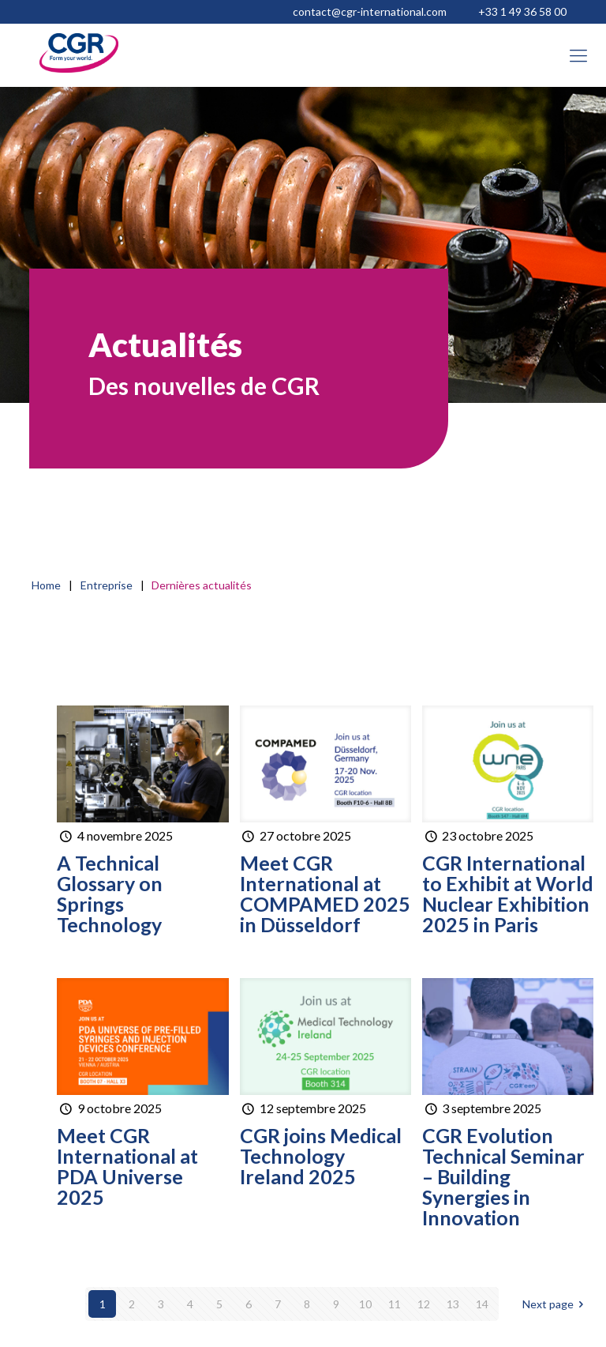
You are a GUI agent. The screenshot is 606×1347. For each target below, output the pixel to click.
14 (482, 1304)
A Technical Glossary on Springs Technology (110, 893)
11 (394, 1304)
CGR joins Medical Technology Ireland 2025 (321, 1155)
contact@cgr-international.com (370, 11)
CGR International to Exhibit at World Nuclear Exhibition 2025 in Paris (507, 893)
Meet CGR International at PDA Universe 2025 (127, 1166)
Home (46, 585)
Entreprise (106, 585)
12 (423, 1304)
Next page (555, 1304)
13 (453, 1304)
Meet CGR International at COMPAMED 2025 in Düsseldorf (325, 893)
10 (365, 1304)
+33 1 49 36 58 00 (522, 11)
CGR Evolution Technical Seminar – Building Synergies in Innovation (503, 1176)
